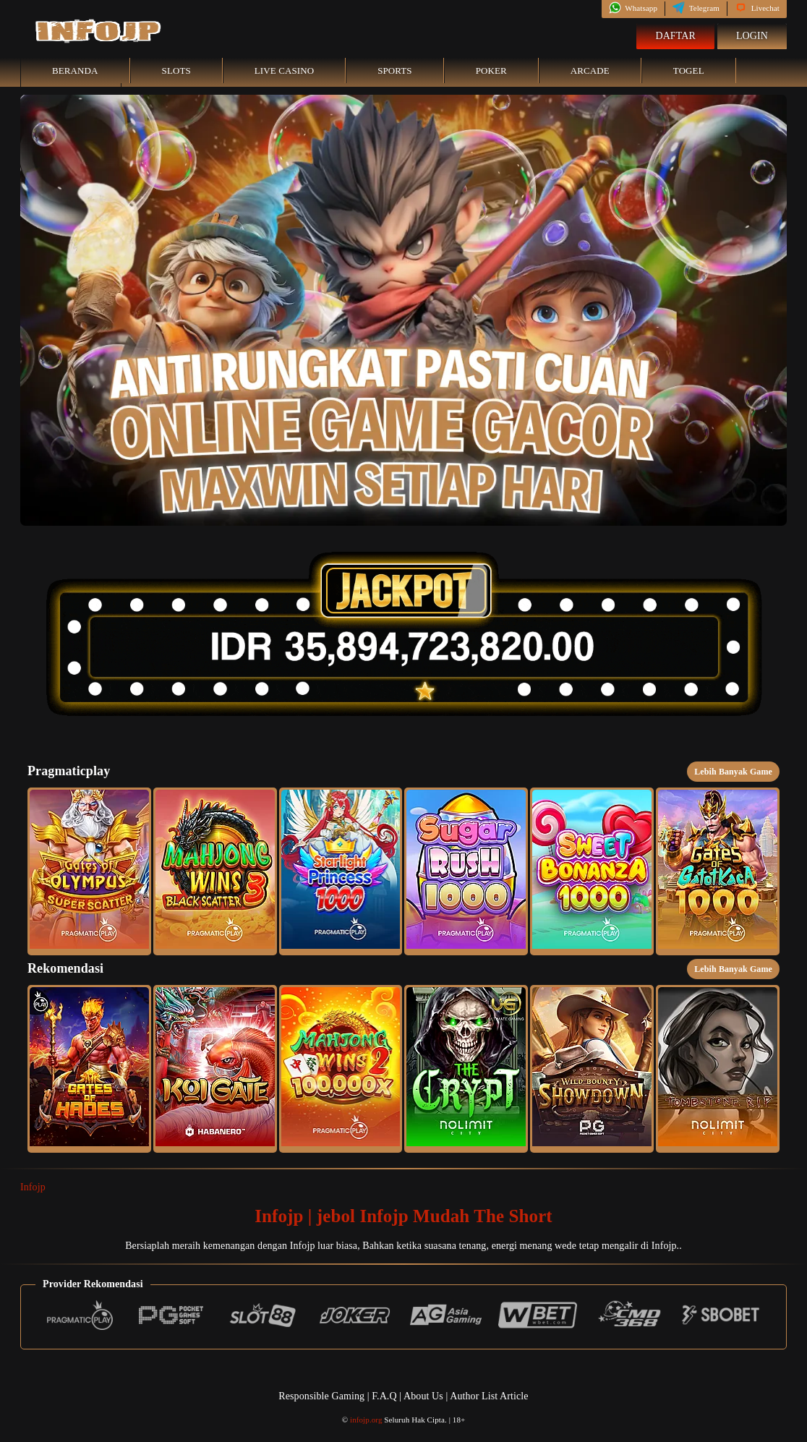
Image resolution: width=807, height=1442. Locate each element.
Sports (394, 70)
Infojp (33, 1187)
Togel (688, 70)
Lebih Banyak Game (733, 772)
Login (752, 35)
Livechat (757, 8)
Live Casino (284, 70)
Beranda (75, 70)
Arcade (590, 70)
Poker (491, 70)
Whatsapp (633, 8)
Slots (176, 70)
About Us (424, 1396)
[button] (89, 871)
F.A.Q (384, 1396)
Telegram (696, 8)
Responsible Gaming (321, 1396)
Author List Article (489, 1396)
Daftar (675, 35)
